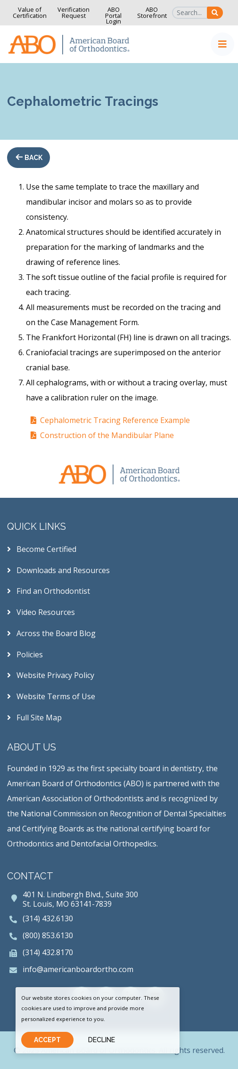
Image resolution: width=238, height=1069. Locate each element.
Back (32, 157)
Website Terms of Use (51, 696)
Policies (25, 654)
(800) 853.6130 (48, 935)
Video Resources (41, 612)
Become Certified (41, 549)
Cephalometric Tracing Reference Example (115, 420)
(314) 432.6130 (48, 918)
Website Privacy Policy (50, 675)
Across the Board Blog (51, 633)
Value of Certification (30, 12)
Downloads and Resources (58, 570)
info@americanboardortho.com (78, 969)
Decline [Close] (101, 1040)
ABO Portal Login (113, 15)
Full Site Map (34, 717)
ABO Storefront (152, 12)
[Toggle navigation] (222, 44)
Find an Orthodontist (48, 591)
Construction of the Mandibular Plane (107, 435)
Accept (47, 1040)
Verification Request (73, 12)
